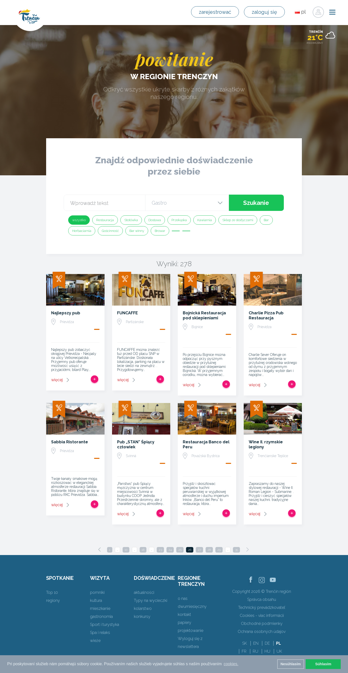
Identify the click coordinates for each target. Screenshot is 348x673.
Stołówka (131, 220)
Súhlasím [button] (323, 664)
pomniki (97, 592)
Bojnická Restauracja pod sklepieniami (204, 315)
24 (170, 550)
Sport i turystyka (104, 624)
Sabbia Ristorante (69, 442)
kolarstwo (143, 608)
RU (255, 651)
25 (180, 550)
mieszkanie (100, 608)
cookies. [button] (231, 664)
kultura (96, 600)
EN (255, 643)
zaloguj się (264, 12)
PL (278, 643)
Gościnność (110, 231)
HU (267, 651)
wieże (95, 640)
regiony (53, 600)
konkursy (142, 616)
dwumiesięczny (192, 606)
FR (244, 651)
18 (143, 550)
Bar (266, 220)
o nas (183, 598)
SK (244, 643)
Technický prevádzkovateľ (261, 607)
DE (267, 643)
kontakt (184, 614)
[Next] (247, 549)
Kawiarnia (204, 220)
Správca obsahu (261, 599)
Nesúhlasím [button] (291, 664)
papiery (184, 622)
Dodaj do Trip (95, 379)
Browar (160, 231)
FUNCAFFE (127, 313)
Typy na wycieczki (150, 600)
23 (160, 550)
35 (236, 550)
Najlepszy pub (65, 313)
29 (219, 550)
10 (126, 550)
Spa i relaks (100, 632)
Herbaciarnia (81, 231)
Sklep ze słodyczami (237, 220)
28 (209, 550)
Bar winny (136, 231)
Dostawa (154, 220)
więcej (57, 379)
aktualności (144, 592)
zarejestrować (215, 12)
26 (189, 550)
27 (199, 550)
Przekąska (179, 220)
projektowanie (190, 630)
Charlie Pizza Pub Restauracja (266, 315)
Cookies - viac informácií (262, 615)
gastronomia (101, 616)
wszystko (79, 220)
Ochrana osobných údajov (262, 631)
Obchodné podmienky (262, 623)
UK (279, 651)
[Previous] (99, 549)
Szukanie (256, 202)
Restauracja (105, 220)
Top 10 (52, 592)
